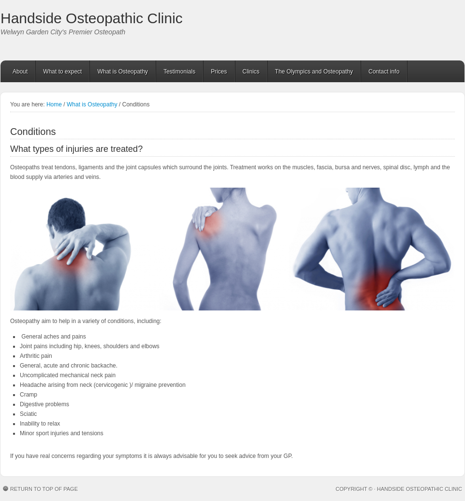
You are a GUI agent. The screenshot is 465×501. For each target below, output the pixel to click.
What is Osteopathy (122, 71)
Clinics (251, 71)
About (20, 71)
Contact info (383, 71)
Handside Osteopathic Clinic (91, 18)
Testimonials (179, 71)
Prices (219, 71)
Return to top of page (44, 489)
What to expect (62, 71)
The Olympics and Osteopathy (314, 71)
